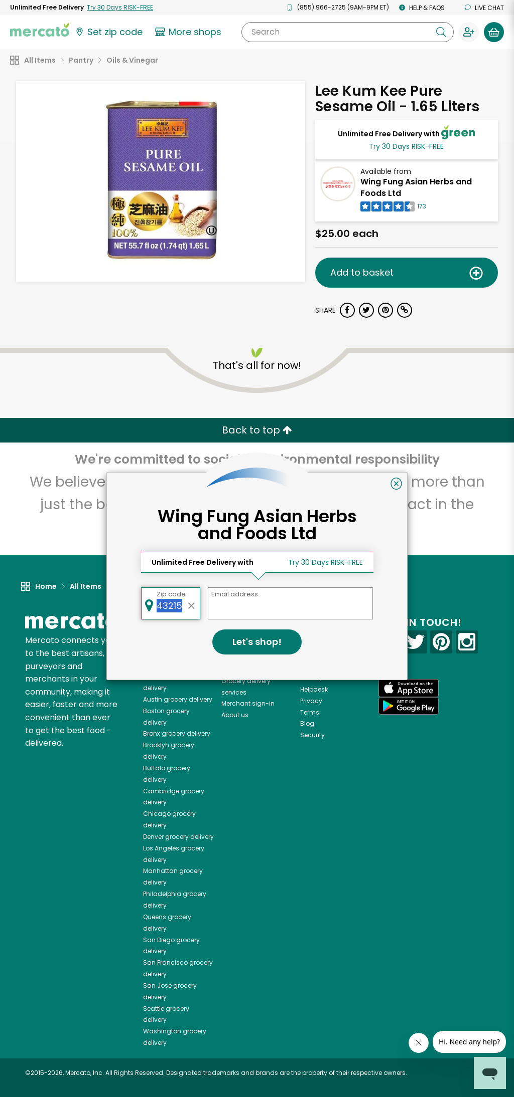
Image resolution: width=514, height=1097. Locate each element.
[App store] (408, 688)
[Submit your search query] (441, 32)
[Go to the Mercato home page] (39, 29)
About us (234, 715)
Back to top (257, 430)
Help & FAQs (422, 8)
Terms (309, 712)
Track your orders (326, 678)
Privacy (311, 701)
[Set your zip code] (108, 32)
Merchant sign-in (248, 703)
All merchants (242, 634)
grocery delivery (177, 699)
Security (312, 735)
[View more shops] (189, 32)
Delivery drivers (244, 669)
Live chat (484, 8)
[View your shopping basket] (494, 32)
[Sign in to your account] (469, 32)
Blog (307, 723)
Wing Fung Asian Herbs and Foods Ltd (416, 187)
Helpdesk (314, 689)
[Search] (347, 32)
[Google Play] (408, 706)
